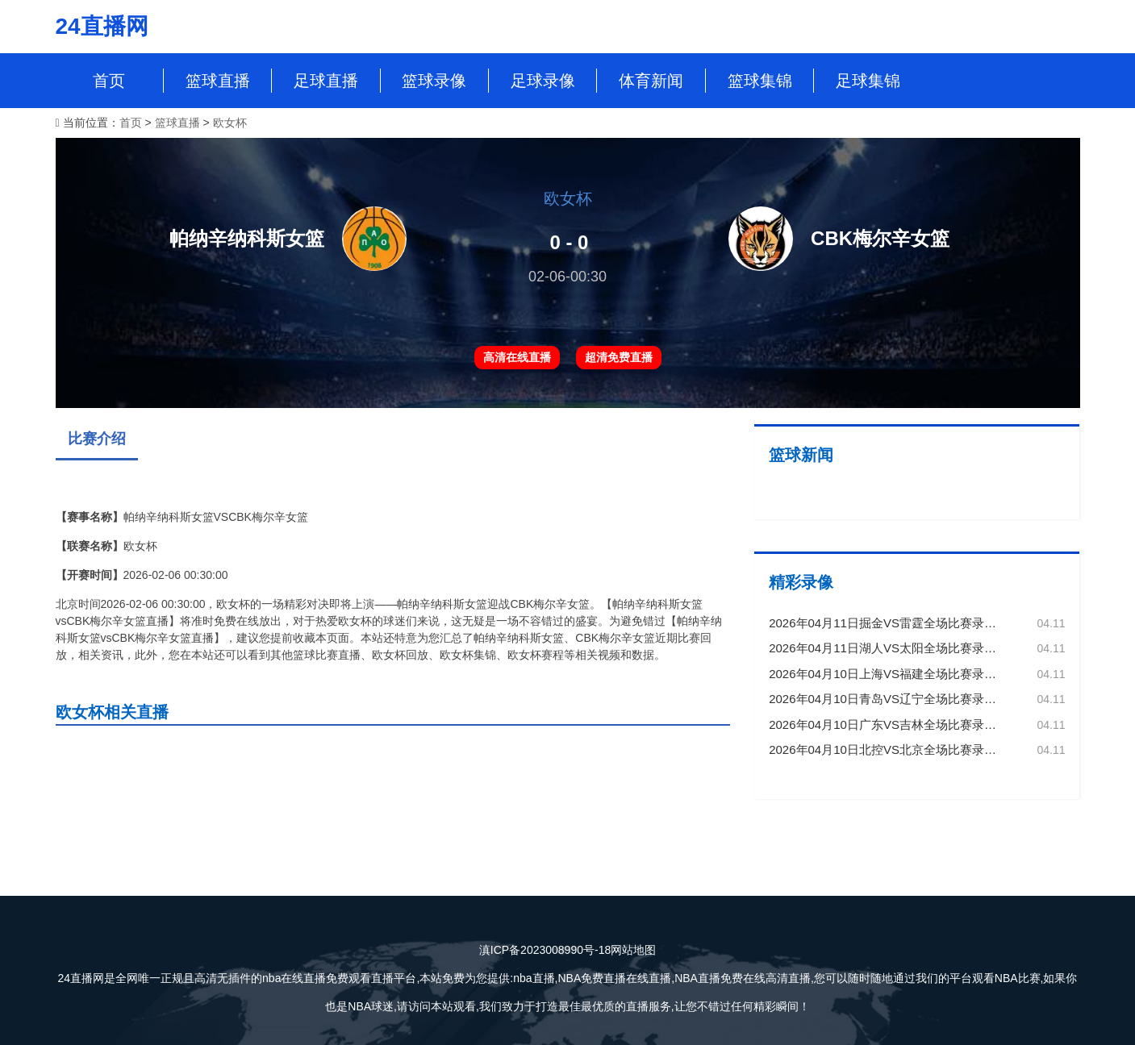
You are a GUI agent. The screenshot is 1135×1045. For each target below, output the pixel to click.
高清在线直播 (517, 357)
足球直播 (326, 81)
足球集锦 (868, 81)
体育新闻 (651, 81)
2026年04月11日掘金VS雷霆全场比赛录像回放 (894, 623)
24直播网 (102, 26)
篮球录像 (434, 81)
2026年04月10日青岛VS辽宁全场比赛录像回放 (894, 699)
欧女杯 (230, 122)
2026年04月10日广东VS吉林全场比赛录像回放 (894, 724)
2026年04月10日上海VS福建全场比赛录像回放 (894, 674)
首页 (109, 81)
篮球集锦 (760, 81)
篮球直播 (218, 81)
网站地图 (633, 949)
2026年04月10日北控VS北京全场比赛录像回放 (894, 749)
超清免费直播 (619, 357)
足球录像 (543, 81)
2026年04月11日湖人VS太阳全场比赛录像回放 (894, 648)
